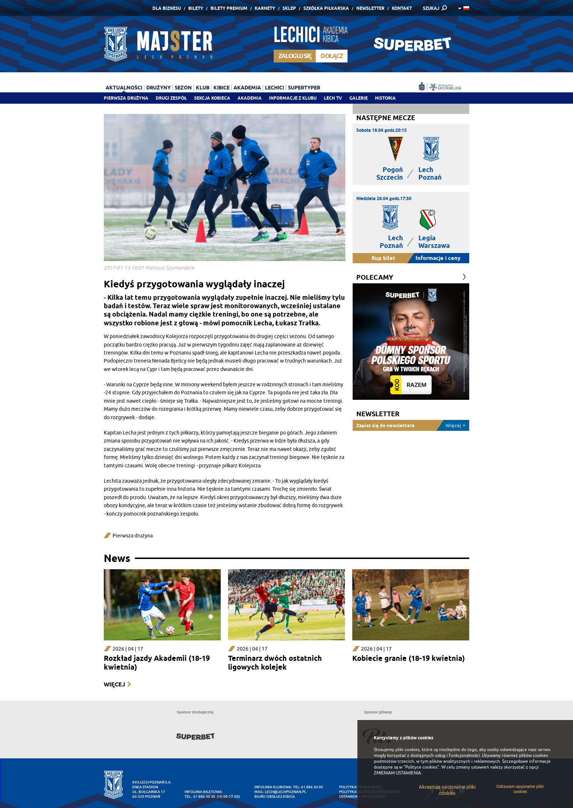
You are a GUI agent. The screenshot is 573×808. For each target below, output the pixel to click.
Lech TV (333, 98)
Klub (202, 88)
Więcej (114, 684)
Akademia (250, 98)
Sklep (289, 8)
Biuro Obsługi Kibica (274, 796)
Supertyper (304, 88)
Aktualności (124, 88)
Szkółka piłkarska (326, 8)
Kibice (221, 88)
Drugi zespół (171, 98)
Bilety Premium (228, 8)
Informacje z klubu (292, 98)
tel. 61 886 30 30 (200, 796)
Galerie (358, 98)
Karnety (265, 8)
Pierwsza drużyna (126, 98)
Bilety (195, 8)
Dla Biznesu (166, 8)
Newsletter (370, 8)
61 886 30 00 (312, 787)
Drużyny (158, 88)
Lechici (274, 88)
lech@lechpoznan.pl (285, 791)
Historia (385, 98)
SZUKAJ (431, 8)
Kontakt (402, 8)
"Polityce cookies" (421, 767)
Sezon (183, 88)
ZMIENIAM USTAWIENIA (397, 773)
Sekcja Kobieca (212, 98)
